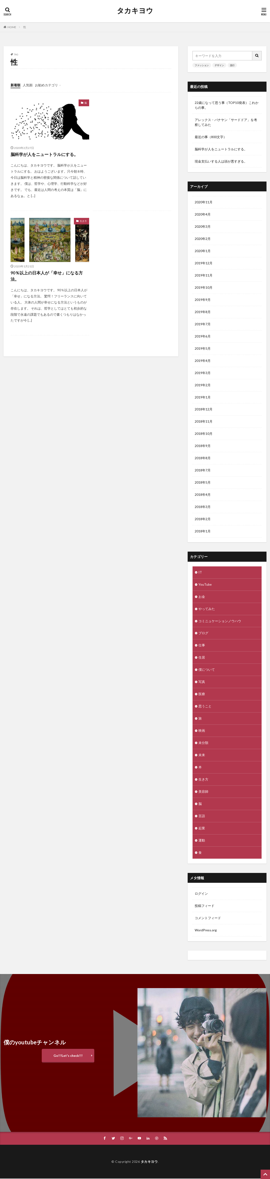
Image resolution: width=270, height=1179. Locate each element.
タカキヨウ (135, 10)
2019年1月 (203, 397)
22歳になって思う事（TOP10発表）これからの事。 (227, 105)
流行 (232, 65)
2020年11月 (204, 202)
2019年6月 (203, 336)
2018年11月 (204, 422)
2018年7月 (203, 471)
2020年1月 (203, 251)
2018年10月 (204, 434)
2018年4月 (203, 495)
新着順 (15, 85)
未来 (201, 756)
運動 (201, 841)
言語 (201, 817)
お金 (201, 597)
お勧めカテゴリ (46, 85)
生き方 (83, 221)
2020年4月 (203, 214)
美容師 (203, 792)
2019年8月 (203, 312)
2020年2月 (203, 239)
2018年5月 (203, 483)
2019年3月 (203, 373)
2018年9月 (203, 446)
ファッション (202, 65)
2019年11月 (204, 275)
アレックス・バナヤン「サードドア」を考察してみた (226, 122)
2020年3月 (203, 227)
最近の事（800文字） (211, 137)
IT (200, 573)
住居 (201, 658)
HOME (12, 27)
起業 (201, 829)
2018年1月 (203, 532)
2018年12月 (204, 410)
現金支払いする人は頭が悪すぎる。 (221, 161)
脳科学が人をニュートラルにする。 (44, 154)
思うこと (205, 707)
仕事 (201, 646)
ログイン (201, 894)
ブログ (203, 634)
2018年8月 (203, 458)
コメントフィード (208, 919)
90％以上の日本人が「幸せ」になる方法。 (47, 276)
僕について (206, 670)
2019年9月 (203, 300)
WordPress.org (206, 931)
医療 (201, 695)
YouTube (205, 585)
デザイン (219, 65)
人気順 (28, 85)
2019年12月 (204, 263)
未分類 (203, 743)
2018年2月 (203, 519)
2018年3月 (203, 507)
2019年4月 (203, 361)
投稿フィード (204, 906)
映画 (201, 731)
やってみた (206, 609)
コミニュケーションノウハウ (219, 621)
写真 (201, 682)
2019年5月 (203, 349)
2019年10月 (204, 288)
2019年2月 (203, 385)
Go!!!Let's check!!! (68, 1056)
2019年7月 (203, 324)
